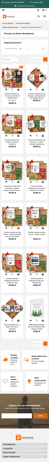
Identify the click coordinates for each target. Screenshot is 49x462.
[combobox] (35, 48)
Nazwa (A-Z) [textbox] (7, 59)
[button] (44, 10)
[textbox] (34, 48)
